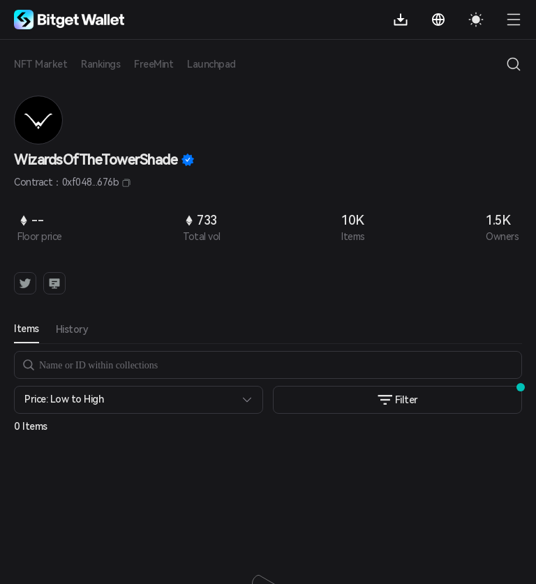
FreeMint (153, 64)
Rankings (100, 64)
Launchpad (211, 64)
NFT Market (40, 64)
